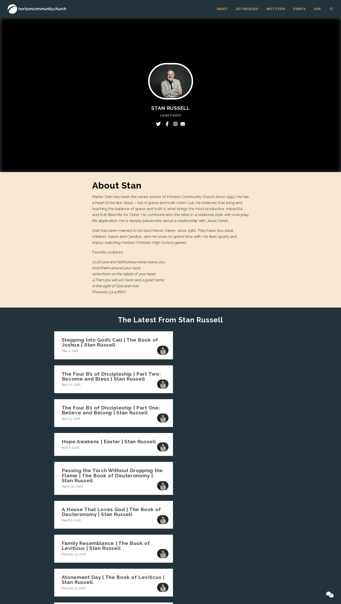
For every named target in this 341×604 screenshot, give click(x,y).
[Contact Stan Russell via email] (183, 124)
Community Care (208, 551)
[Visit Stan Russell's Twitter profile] (159, 124)
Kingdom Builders (209, 545)
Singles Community (210, 515)
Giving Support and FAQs (253, 536)
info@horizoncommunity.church (123, 496)
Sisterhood (204, 533)
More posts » (170, 467)
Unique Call (165, 527)
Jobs (160, 533)
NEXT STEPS (275, 9)
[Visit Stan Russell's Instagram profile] (175, 124)
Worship (202, 539)
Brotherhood (205, 527)
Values (161, 521)
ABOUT (222, 9)
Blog (160, 539)
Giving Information (249, 530)
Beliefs (161, 515)
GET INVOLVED (247, 9)
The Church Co (59, 592)
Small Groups (206, 521)
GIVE (317, 9)
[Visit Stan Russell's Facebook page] (168, 124)
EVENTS (299, 9)
